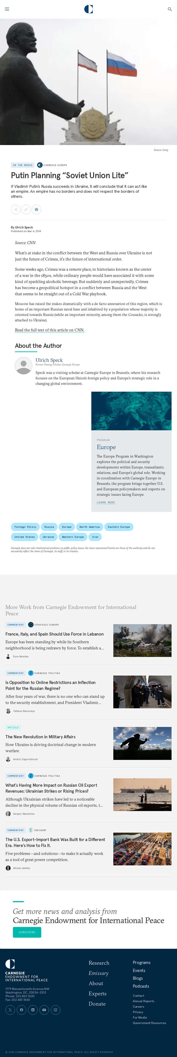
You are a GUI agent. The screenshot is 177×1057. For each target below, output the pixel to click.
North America (90, 526)
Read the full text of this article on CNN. (49, 330)
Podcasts (141, 986)
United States (25, 537)
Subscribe (27, 932)
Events (139, 970)
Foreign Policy (25, 526)
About (96, 983)
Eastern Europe (119, 526)
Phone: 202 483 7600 (20, 996)
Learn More (106, 502)
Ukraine (48, 537)
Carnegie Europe (55, 165)
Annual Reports (143, 1001)
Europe (66, 526)
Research (99, 962)
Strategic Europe (46, 624)
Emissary (40, 830)
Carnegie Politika (47, 672)
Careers (138, 1006)
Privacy (138, 1012)
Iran (95, 537)
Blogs (138, 978)
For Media (140, 1017)
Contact (138, 996)
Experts (98, 993)
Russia (49, 526)
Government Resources (149, 1023)
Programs (141, 962)
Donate (97, 1003)
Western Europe (73, 537)
